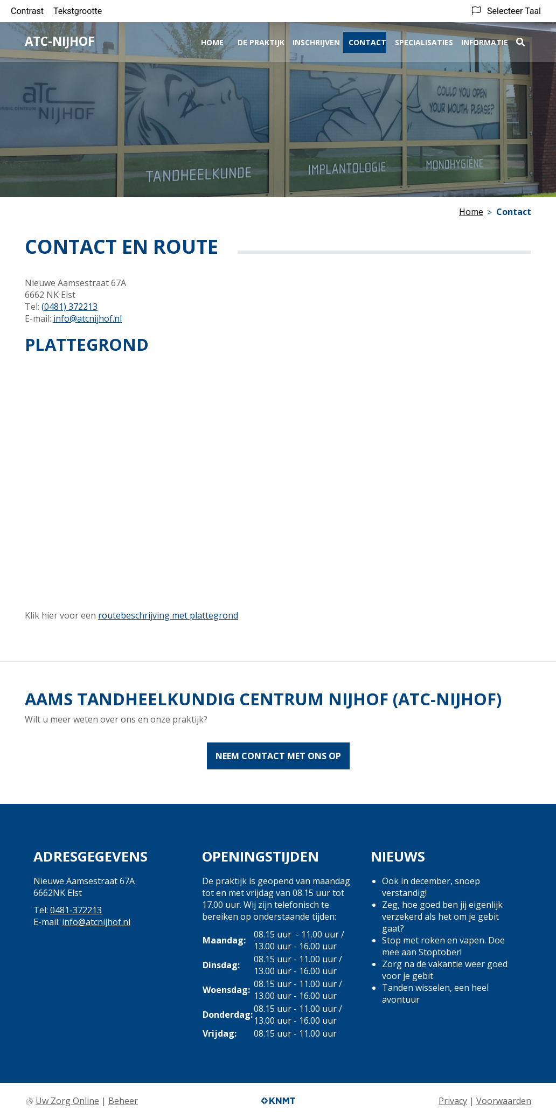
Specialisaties (424, 41)
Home (212, 41)
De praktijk (261, 41)
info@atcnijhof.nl (87, 318)
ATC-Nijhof (59, 40)
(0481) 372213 (69, 307)
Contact (367, 41)
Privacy (453, 1101)
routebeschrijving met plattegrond (168, 615)
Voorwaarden (503, 1101)
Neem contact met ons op (278, 756)
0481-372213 (76, 910)
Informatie (484, 41)
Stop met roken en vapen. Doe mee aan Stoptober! (443, 946)
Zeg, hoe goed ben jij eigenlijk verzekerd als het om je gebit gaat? (442, 916)
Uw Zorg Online (67, 1101)
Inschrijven (316, 41)
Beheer (123, 1101)
